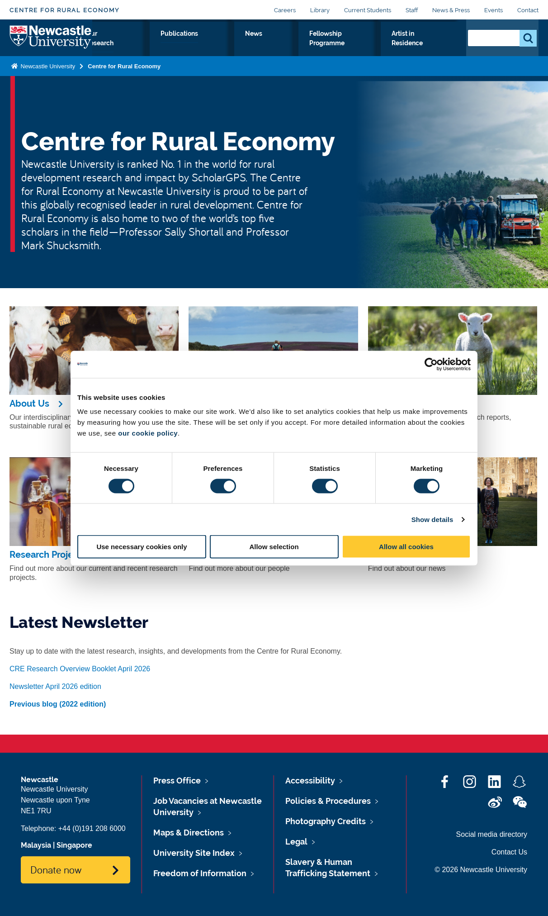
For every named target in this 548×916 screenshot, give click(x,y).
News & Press (451, 10)
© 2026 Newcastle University (481, 869)
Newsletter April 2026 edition (55, 686)
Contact (528, 10)
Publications (225, 44)
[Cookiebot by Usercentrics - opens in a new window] (431, 364)
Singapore (74, 845)
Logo (50, 47)
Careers (285, 10)
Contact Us (509, 852)
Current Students (367, 10)
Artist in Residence (420, 49)
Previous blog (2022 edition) (57, 704)
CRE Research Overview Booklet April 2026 (79, 669)
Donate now (55, 869)
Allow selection (273, 547)
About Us (114, 49)
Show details (432, 519)
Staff (412, 10)
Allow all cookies (406, 547)
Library (320, 10)
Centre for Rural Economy (64, 10)
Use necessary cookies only (141, 547)
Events (493, 10)
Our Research (167, 49)
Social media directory (491, 834)
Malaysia (36, 845)
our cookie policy (148, 433)
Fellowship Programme (335, 49)
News (272, 44)
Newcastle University (47, 84)
